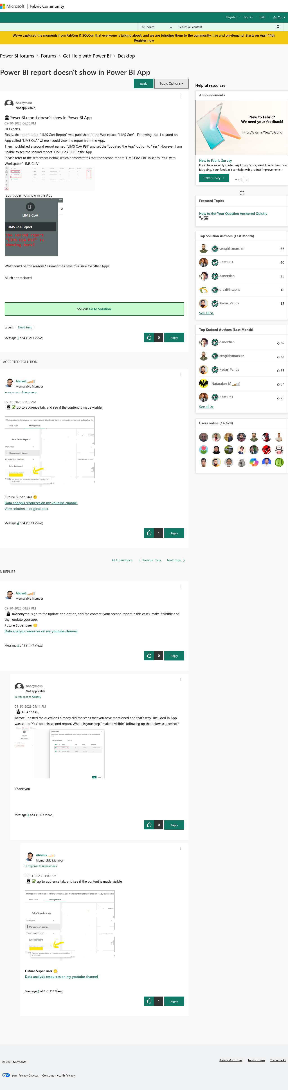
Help (262, 17)
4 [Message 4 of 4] (18, 523)
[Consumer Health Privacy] (58, 1075)
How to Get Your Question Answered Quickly (233, 213)
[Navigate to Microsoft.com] (12, 6)
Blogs (152, 6)
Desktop (126, 55)
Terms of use (256, 1060)
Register (231, 17)
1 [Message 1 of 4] (18, 338)
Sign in (248, 17)
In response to (20, 392)
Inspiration (94, 6)
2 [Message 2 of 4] (18, 645)
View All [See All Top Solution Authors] (206, 313)
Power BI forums (17, 55)
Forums (74, 6)
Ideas (112, 6)
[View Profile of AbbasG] (21, 381)
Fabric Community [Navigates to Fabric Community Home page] (47, 6)
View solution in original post (26, 508)
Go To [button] (277, 17)
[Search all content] (229, 27)
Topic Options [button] (170, 83)
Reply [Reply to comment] (174, 533)
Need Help (25, 327)
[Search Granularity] (156, 27)
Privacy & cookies (230, 1060)
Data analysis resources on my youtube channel (41, 503)
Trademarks (278, 1060)
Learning (170, 6)
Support (189, 6)
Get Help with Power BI (87, 55)
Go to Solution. (100, 309)
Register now (144, 40)
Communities (132, 6)
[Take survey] (214, 178)
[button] (143, 83)
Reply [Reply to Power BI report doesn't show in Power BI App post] (174, 337)
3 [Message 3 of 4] (28, 815)
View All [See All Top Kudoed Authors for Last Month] (206, 406)
